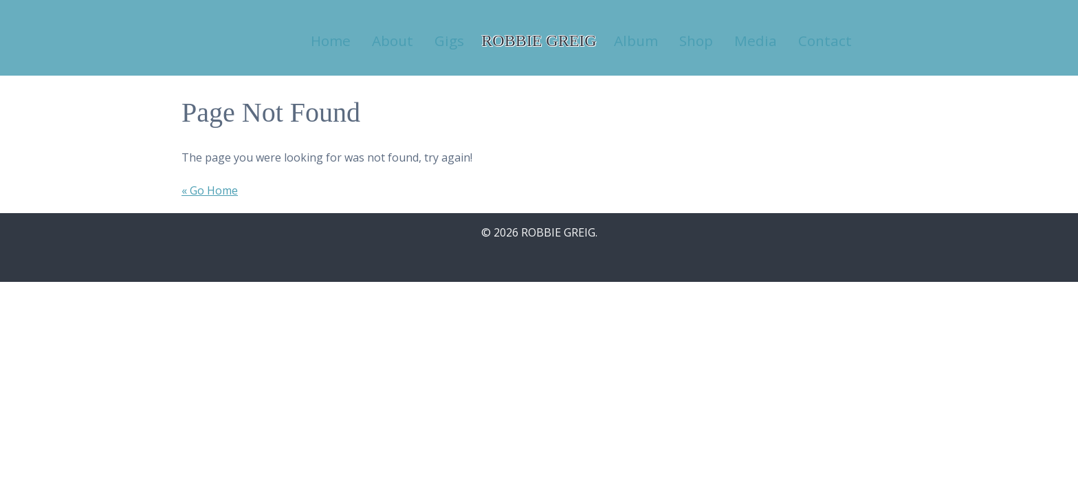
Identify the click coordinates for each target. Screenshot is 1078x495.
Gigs (449, 40)
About (392, 40)
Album (636, 40)
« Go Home (210, 190)
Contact (825, 40)
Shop (696, 40)
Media (755, 40)
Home (331, 40)
